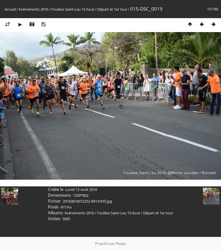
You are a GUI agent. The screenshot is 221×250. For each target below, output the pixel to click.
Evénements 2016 (33, 9)
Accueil (10, 9)
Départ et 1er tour (112, 9)
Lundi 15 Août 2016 (81, 189)
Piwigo (121, 243)
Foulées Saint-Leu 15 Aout (72, 9)
